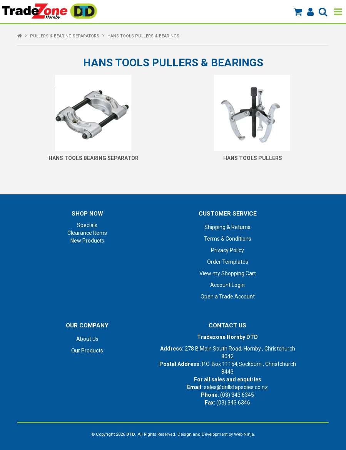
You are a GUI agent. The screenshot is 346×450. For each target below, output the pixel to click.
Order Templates (227, 262)
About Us (87, 339)
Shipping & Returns (227, 227)
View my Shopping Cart (227, 273)
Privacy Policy (227, 250)
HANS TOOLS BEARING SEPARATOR (93, 158)
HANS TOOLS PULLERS (252, 158)
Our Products (87, 350)
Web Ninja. (244, 434)
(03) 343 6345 (237, 395)
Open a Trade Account (228, 296)
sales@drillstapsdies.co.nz (236, 387)
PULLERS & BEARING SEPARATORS (64, 36)
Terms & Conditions (227, 239)
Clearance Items (87, 233)
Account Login (227, 285)
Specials (87, 225)
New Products (87, 241)
